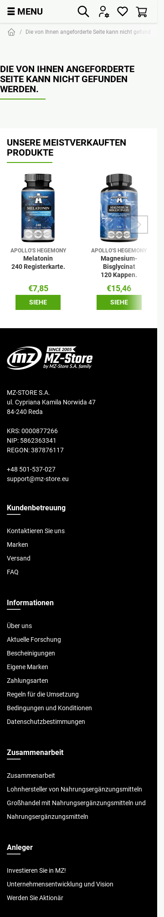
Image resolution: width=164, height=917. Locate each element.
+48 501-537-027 (31, 469)
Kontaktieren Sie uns (36, 531)
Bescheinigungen (31, 653)
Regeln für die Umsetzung (43, 694)
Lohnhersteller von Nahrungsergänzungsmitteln (74, 789)
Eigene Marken (27, 667)
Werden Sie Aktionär (35, 898)
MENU (25, 11)
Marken (17, 544)
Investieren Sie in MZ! (36, 870)
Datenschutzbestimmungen (46, 721)
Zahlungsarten (27, 680)
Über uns (19, 626)
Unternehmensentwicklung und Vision (60, 884)
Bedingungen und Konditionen (49, 708)
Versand (19, 558)
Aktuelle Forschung (34, 639)
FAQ (13, 572)
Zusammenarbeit (31, 775)
